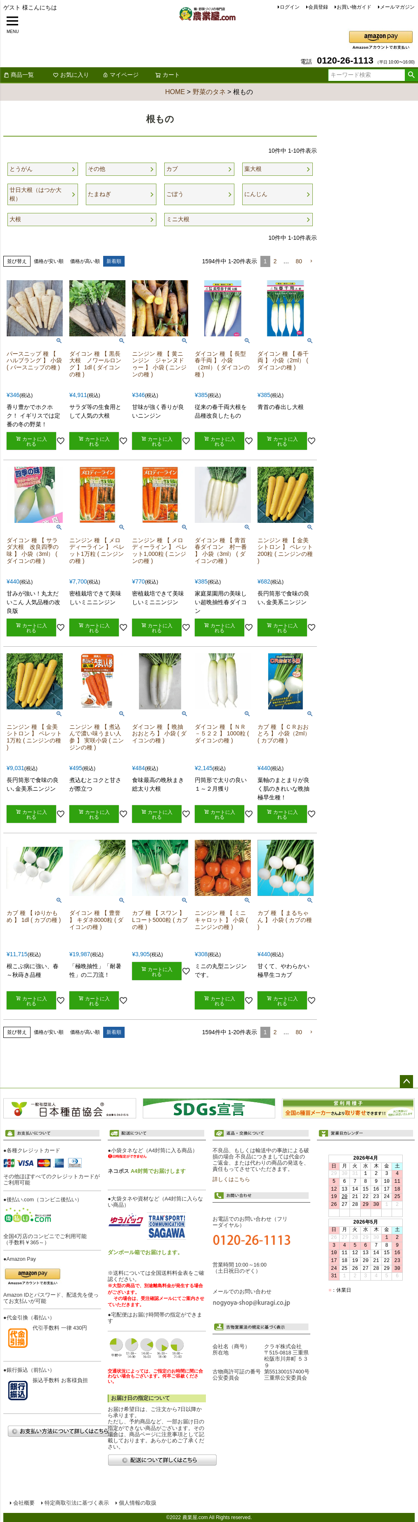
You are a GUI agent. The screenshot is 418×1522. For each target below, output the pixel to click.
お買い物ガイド (354, 7)
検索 (411, 75)
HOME (175, 91)
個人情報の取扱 (137, 1503)
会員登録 (318, 7)
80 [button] (298, 261)
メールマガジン (397, 7)
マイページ (120, 74)
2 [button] (275, 261)
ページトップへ (406, 1081)
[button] (311, 261)
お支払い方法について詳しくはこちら (61, 1431)
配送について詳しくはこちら (162, 1459)
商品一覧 (18, 74)
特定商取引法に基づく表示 (77, 1503)
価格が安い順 (49, 261)
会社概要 (24, 1503)
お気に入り (71, 74)
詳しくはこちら (231, 1179)
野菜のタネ (209, 91)
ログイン (290, 7)
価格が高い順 (85, 261)
